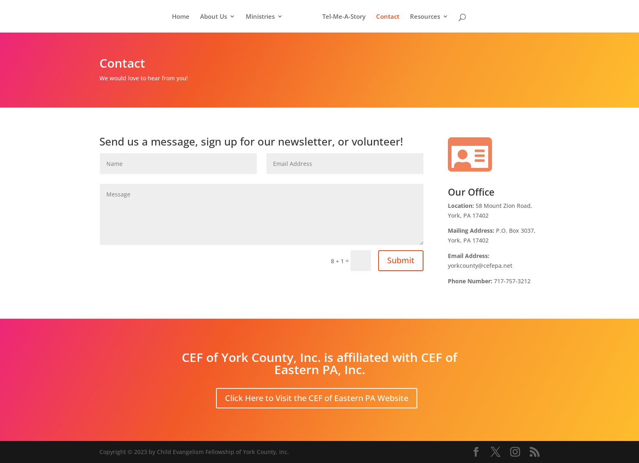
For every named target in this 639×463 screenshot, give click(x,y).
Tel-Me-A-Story (344, 16)
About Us (213, 16)
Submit (400, 260)
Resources (425, 16)
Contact (387, 16)
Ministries (260, 16)
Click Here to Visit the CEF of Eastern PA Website (316, 397)
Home (180, 16)
